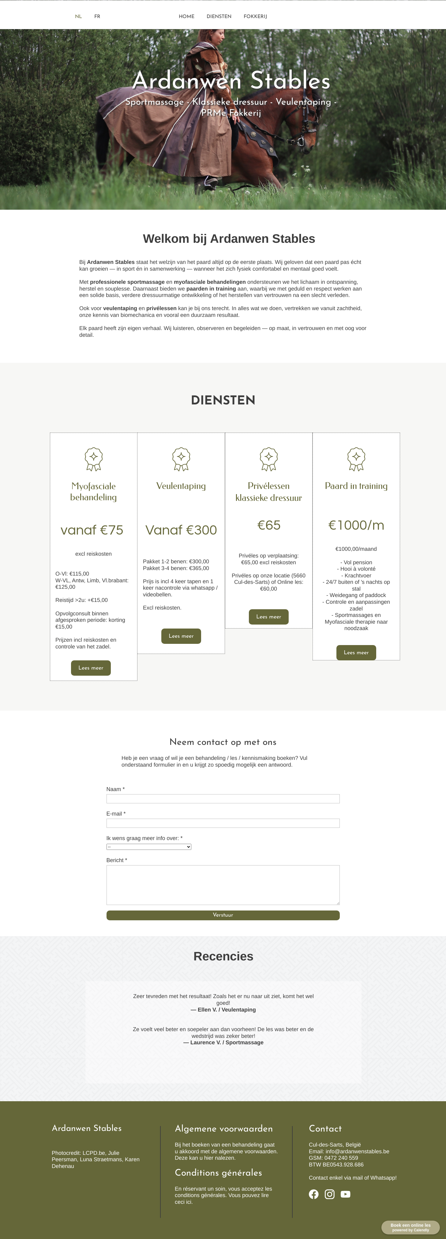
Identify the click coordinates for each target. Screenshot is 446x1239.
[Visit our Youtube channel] (345, 1194)
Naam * (116, 789)
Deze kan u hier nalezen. (205, 1158)
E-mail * (116, 814)
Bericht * (117, 860)
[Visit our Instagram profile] (330, 1194)
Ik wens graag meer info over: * (145, 838)
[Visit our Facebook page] (314, 1194)
